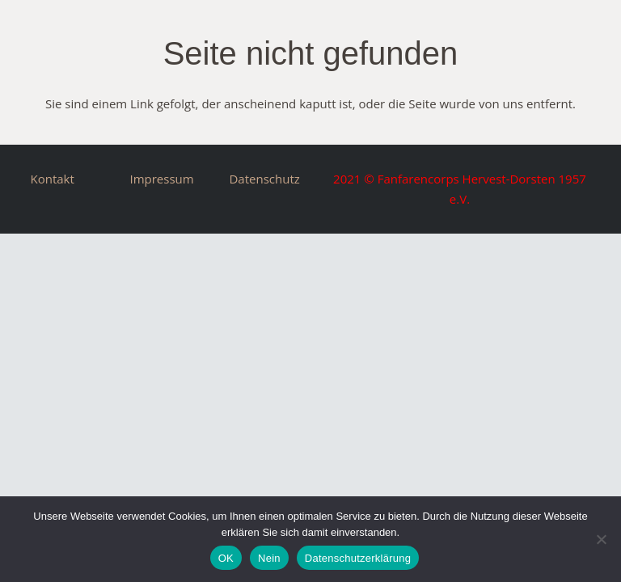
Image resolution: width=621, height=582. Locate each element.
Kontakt (52, 179)
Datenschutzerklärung (358, 558)
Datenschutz (264, 179)
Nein (269, 558)
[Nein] (601, 539)
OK (226, 558)
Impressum (161, 179)
